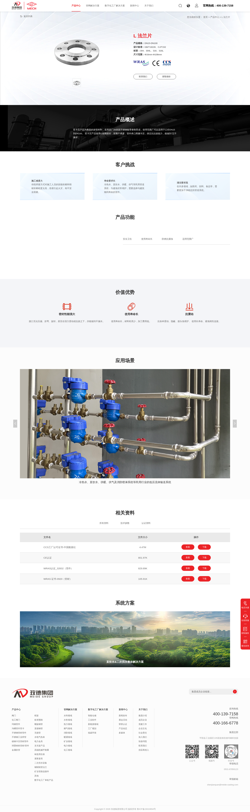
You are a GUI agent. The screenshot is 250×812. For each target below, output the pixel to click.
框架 (36, 715)
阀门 (14, 715)
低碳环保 (92, 732)
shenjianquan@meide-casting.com (222, 784)
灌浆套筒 (38, 758)
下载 (205, 547)
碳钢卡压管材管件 (20, 741)
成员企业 (143, 719)
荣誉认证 (123, 723)
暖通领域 (68, 736)
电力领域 (68, 745)
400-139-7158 (225, 713)
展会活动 (123, 719)
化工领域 (68, 749)
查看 (187, 547)
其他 (36, 775)
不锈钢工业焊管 (19, 736)
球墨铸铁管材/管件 (20, 745)
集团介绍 (143, 715)
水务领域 (68, 719)
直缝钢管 (38, 728)
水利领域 (68, 715)
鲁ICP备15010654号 (146, 808)
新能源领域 (93, 723)
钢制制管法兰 (40, 766)
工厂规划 (92, 728)
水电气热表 (39, 736)
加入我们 (143, 736)
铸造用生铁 (39, 753)
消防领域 (68, 732)
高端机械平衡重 (41, 749)
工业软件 (92, 719)
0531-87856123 (231, 768)
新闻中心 (134, 5)
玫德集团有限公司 (119, 808)
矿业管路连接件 (41, 771)
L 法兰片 (226, 17)
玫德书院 (143, 741)
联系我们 (143, 76)
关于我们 (148, 5)
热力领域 (68, 723)
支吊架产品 (39, 745)
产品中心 (76, 5)
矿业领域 (68, 741)
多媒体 (122, 732)
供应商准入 (144, 749)
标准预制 (38, 719)
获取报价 (169, 76)
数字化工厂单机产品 (43, 779)
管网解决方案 (92, 5)
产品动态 (123, 728)
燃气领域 (68, 728)
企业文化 (143, 728)
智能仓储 (92, 715)
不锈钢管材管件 (19, 732)
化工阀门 (16, 719)
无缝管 (37, 732)
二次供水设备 (40, 762)
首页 (205, 17)
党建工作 (143, 723)
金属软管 (16, 749)
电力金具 (38, 741)
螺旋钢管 (38, 723)
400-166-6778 (225, 722)
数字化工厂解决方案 (115, 5)
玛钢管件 (16, 723)
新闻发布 (123, 715)
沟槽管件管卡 (18, 728)
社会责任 (143, 732)
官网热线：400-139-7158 (218, 5)
